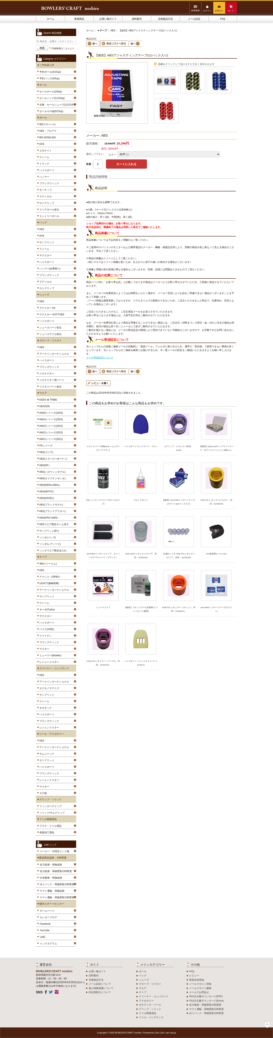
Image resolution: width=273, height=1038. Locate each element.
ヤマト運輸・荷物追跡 (52, 890)
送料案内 (137, 18)
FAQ (222, 18)
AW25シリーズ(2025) (50, 412)
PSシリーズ (45, 445)
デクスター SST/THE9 (51, 314)
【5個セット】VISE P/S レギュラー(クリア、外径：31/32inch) (178, 556)
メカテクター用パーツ (51, 380)
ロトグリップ (46, 203)
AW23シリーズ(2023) (50, 426)
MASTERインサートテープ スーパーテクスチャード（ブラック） (103, 556)
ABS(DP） (44, 465)
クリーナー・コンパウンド (154, 996)
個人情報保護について (101, 988)
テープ (142, 992)
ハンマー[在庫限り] (49, 268)
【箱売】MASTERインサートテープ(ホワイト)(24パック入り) (178, 502)
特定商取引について (100, 992)
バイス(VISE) (46, 629)
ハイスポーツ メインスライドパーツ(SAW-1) (141, 663)
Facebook (45, 923)
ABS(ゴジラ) (45, 452)
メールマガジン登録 (200, 983)
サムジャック (46, 753)
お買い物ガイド (108, 18)
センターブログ (48, 917)
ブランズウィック (48, 183)
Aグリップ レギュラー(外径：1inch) (178, 448)
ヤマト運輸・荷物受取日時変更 (57, 897)
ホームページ (47, 910)
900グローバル (47, 124)
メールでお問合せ (199, 992)
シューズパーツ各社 (50, 327)
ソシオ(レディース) (49, 544)
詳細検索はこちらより (63, 48)
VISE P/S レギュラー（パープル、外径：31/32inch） (103, 663)
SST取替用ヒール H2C (216, 554)
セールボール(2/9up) (50, 91)
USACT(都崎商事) (48, 583)
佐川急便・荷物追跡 (51, 864)
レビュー (194, 975)
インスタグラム (48, 943)
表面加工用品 (46, 832)
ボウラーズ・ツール (150, 1004)
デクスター (45, 255)
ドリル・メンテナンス (151, 1017)
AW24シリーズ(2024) (50, 419)
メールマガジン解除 (200, 988)
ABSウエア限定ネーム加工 (53, 524)
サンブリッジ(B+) (48, 530)
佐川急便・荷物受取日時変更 (56, 871)
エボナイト (45, 150)
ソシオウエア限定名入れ (52, 550)
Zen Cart (159, 1032)
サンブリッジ (46, 242)
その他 (42, 793)
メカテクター (46, 373)
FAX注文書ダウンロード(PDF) (206, 996)
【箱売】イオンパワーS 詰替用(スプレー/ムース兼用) (140, 609)
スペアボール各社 (48, 209)
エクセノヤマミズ (48, 688)
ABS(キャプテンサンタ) (51, 478)
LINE (42, 937)
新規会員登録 (196, 979)
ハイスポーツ (46, 170)
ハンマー (43, 176)
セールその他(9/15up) (50, 111)
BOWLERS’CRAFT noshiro (128, 1032)
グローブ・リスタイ (150, 983)
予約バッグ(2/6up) (49, 78)
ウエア (142, 988)
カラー (112, 154)
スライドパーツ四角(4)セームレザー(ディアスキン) (103, 448)
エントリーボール (48, 216)
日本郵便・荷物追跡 (51, 877)
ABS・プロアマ (47, 130)
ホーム (50, 18)
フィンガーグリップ (50, 806)
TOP (267, 1024)
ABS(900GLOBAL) (49, 485)
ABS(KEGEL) (46, 498)
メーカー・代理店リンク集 (54, 851)
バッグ (142, 975)
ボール (142, 971)
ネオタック (45, 707)
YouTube (44, 930)
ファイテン (45, 635)
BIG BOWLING (47, 137)
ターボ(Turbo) (46, 609)
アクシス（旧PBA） (50, 576)
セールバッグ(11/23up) (51, 98)
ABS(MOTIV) (46, 491)
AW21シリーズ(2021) (50, 439)
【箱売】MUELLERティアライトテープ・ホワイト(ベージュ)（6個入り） (216, 448)
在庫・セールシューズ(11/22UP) (56, 104)
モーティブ (45, 190)
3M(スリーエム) (47, 563)
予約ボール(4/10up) (49, 71)
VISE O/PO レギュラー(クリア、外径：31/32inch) (141, 556)
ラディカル (45, 196)
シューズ (144, 979)
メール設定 (194, 18)
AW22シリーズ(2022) (50, 432)
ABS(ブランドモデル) (50, 504)
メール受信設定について (99, 357)
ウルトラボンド (141, 500)
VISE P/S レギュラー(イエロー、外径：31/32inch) (216, 502)
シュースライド (103, 607)
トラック (43, 163)
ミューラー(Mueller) (49, 655)
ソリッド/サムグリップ (51, 812)
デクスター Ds (46, 308)
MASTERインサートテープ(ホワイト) (216, 609)
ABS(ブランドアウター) (51, 511)
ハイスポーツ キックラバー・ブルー (141, 446)
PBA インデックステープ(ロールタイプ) (103, 502)
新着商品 (79, 18)
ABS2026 (44, 406)
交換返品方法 (165, 18)
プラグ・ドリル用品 (50, 825)
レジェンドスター (48, 662)
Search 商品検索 (52, 33)
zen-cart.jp (171, 1032)
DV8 (41, 144)
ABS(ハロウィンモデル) (51, 471)
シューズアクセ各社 (50, 334)
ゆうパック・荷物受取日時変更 (57, 884)
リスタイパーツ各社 (50, 386)
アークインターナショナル (53, 353)
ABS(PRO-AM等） (49, 517)
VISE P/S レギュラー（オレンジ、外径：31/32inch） (178, 609)
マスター (43, 648)
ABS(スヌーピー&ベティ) (52, 458)
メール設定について (100, 983)
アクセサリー (146, 1000)
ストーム (43, 157)
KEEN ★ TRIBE (47, 399)
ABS (41, 229)
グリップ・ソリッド (150, 1009)
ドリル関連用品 (147, 1013)
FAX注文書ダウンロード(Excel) (206, 1000)
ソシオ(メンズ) (47, 537)
